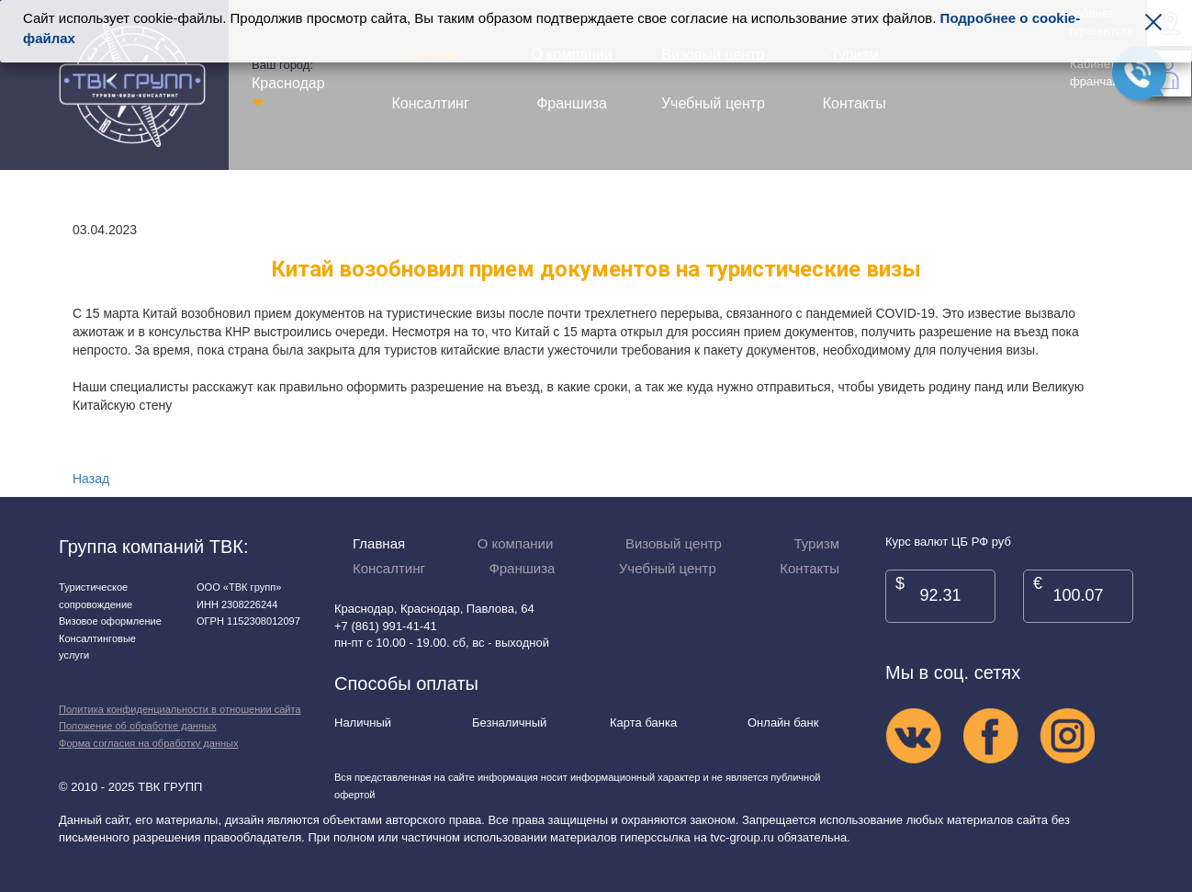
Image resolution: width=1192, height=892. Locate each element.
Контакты (854, 103)
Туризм (816, 543)
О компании (516, 543)
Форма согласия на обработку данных (149, 743)
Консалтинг (430, 103)
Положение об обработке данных (137, 725)
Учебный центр (713, 103)
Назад (91, 478)
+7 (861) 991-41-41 (385, 626)
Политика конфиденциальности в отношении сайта (180, 709)
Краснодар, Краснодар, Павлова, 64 (434, 608)
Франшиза (571, 103)
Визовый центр (673, 543)
